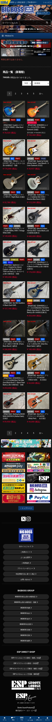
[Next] (41, 93)
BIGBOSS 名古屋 (25, 624)
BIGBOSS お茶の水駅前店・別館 (25, 602)
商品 (13, 719)
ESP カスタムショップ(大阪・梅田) (26, 674)
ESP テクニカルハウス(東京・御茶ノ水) (26, 658)
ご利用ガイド (12, 29)
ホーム (4, 719)
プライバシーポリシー (25, 568)
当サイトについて (25, 546)
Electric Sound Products (26, 708)
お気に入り (32, 29)
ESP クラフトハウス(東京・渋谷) (26, 663)
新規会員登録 (22, 29)
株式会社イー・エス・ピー (26, 710)
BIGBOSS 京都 (25, 630)
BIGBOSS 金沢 (25, 619)
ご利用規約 (25, 563)
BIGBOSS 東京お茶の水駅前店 (25, 597)
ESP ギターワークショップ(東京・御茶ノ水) (26, 669)
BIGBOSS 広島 (25, 635)
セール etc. (30, 719)
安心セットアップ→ (43, 13)
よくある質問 (25, 557)
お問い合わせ (25, 579)
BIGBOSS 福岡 (25, 641)
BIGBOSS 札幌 (25, 608)
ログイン (40, 29)
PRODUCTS (7, 36)
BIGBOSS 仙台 (25, 613)
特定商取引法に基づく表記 (25, 574)
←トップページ (26, 508)
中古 (21, 719)
